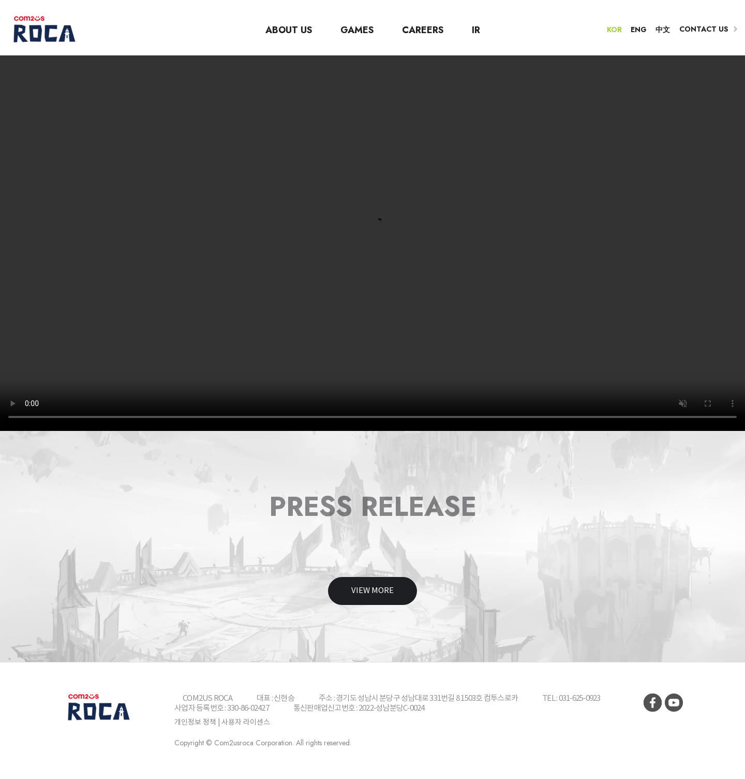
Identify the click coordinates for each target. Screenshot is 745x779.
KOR (614, 29)
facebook (653, 703)
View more (372, 590)
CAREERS (423, 30)
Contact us (703, 29)
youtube (674, 703)
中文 (662, 29)
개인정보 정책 (195, 722)
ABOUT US (288, 30)
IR (476, 30)
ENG (639, 29)
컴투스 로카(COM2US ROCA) (44, 29)
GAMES (357, 30)
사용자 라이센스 (245, 722)
